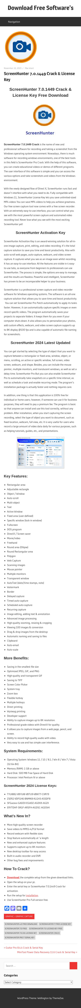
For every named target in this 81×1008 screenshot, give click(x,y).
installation (32, 895)
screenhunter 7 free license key (55, 924)
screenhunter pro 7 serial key (19, 937)
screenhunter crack (49, 933)
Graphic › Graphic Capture (19, 916)
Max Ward (29, 68)
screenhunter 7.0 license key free (45, 928)
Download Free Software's (40, 7)
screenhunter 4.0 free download (21, 924)
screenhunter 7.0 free (16, 928)
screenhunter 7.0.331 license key (21, 933)
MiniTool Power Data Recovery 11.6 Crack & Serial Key (46, 952)
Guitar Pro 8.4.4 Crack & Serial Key (24, 947)
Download (13, 877)
